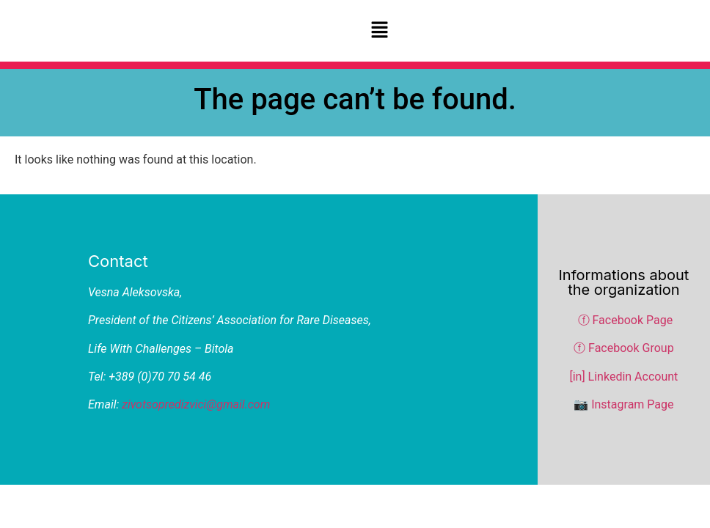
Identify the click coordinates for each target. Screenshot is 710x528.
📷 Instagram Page (623, 404)
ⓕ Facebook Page (625, 320)
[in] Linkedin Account (623, 377)
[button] (379, 31)
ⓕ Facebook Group (624, 348)
